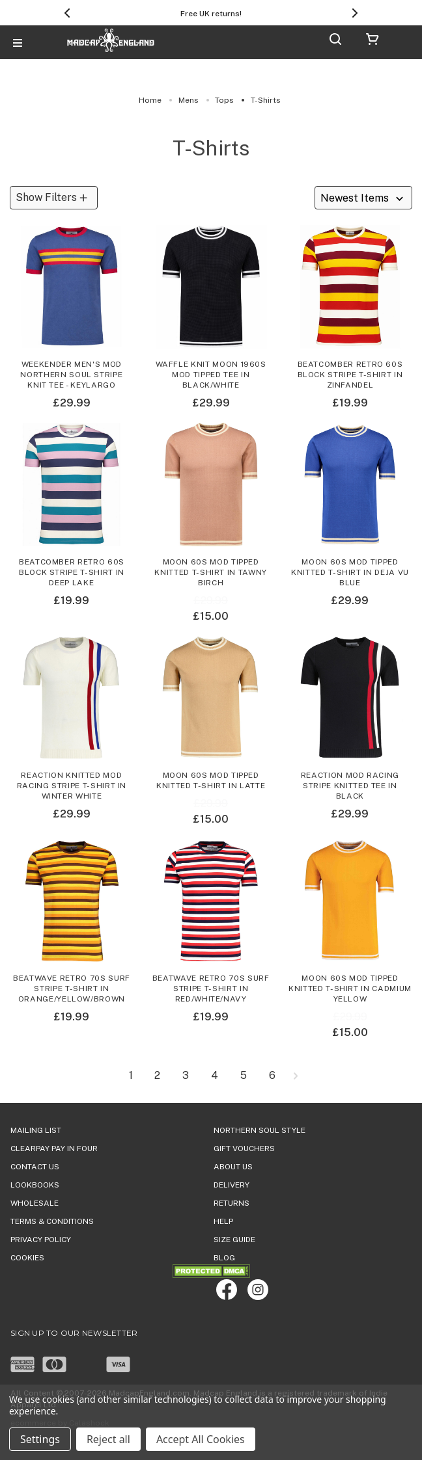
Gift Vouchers (244, 1148)
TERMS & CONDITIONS (52, 1221)
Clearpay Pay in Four (54, 1148)
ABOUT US (233, 1166)
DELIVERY (231, 1184)
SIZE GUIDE (234, 1239)
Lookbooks (34, 1184)
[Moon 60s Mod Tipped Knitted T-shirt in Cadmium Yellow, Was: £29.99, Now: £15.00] (350, 921)
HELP (223, 1221)
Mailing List (35, 1130)
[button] (54, 197)
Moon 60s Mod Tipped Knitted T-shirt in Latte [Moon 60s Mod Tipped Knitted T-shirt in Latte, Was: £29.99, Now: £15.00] (210, 780)
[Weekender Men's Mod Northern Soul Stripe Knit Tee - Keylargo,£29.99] (72, 306)
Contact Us (34, 1166)
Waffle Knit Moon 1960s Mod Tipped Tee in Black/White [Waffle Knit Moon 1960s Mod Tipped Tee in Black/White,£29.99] (211, 375)
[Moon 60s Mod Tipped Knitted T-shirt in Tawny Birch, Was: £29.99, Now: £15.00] (211, 504)
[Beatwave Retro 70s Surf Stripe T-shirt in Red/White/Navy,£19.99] (211, 921)
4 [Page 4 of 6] (214, 1075)
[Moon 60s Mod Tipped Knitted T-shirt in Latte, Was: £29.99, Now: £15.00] (211, 717)
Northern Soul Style (259, 1130)
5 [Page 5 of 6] (243, 1075)
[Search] (335, 41)
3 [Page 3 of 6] (185, 1075)
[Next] (355, 13)
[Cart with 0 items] (372, 41)
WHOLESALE (34, 1203)
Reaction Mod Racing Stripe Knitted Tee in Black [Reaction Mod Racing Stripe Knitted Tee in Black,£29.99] (350, 786)
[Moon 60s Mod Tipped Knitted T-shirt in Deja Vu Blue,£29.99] (350, 504)
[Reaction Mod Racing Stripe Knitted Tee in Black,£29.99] (350, 717)
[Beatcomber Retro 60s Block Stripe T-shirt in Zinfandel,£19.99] (350, 306)
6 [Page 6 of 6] (272, 1075)
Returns (231, 1203)
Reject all (108, 1439)
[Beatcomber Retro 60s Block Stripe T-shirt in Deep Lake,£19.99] (72, 504)
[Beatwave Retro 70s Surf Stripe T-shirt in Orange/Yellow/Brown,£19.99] (72, 921)
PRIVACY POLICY (40, 1239)
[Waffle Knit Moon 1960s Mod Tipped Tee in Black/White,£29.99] (211, 306)
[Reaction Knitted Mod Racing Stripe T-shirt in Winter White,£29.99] (72, 717)
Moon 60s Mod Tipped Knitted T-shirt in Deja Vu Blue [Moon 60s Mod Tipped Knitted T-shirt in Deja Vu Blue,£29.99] (350, 572)
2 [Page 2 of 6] (157, 1075)
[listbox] (363, 197)
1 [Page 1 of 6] (131, 1075)
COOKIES (27, 1257)
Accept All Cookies (200, 1439)
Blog (224, 1257)
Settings (40, 1439)
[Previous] (67, 13)
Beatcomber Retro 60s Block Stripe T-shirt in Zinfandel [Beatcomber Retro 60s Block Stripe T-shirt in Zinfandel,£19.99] (350, 375)
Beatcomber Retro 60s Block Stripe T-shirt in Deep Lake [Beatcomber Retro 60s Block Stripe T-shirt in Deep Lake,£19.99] (71, 572)
